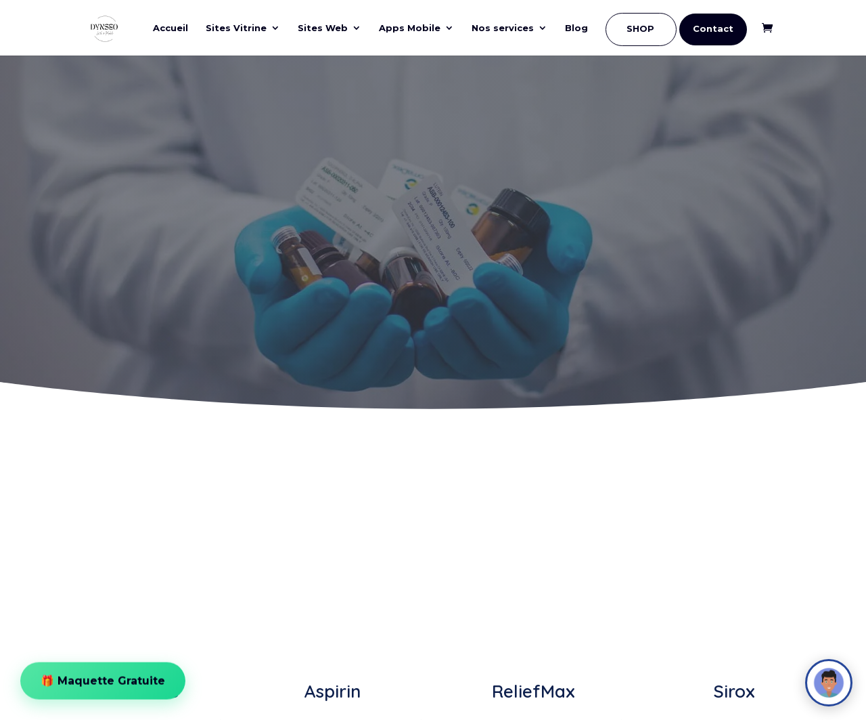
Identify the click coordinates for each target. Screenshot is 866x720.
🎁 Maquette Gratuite (103, 675)
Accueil (170, 28)
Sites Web (323, 28)
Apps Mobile (409, 28)
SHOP (640, 29)
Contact (713, 29)
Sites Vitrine (236, 28)
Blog (576, 28)
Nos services (503, 28)
